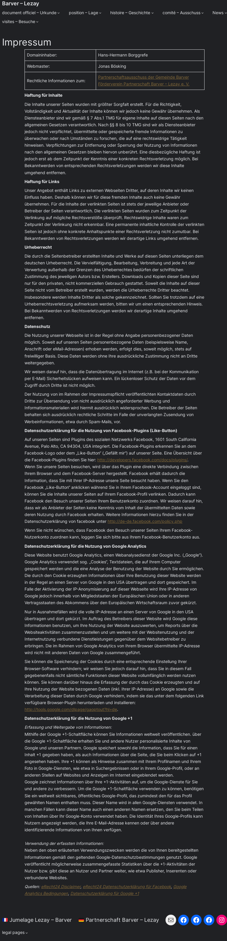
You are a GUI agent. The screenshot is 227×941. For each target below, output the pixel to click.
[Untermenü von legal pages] (15, 932)
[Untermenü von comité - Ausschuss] (202, 13)
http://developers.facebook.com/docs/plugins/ (142, 459)
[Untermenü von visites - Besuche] (37, 21)
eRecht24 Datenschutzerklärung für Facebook (127, 886)
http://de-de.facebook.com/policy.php (145, 521)
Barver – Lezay (20, 3)
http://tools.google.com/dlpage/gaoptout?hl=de (71, 709)
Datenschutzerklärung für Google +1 (104, 893)
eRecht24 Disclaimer (60, 886)
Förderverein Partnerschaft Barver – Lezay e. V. (143, 84)
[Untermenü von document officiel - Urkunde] (58, 13)
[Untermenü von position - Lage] (100, 13)
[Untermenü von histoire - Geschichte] (152, 13)
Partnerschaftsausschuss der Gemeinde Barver (143, 77)
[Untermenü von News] (226, 13)
